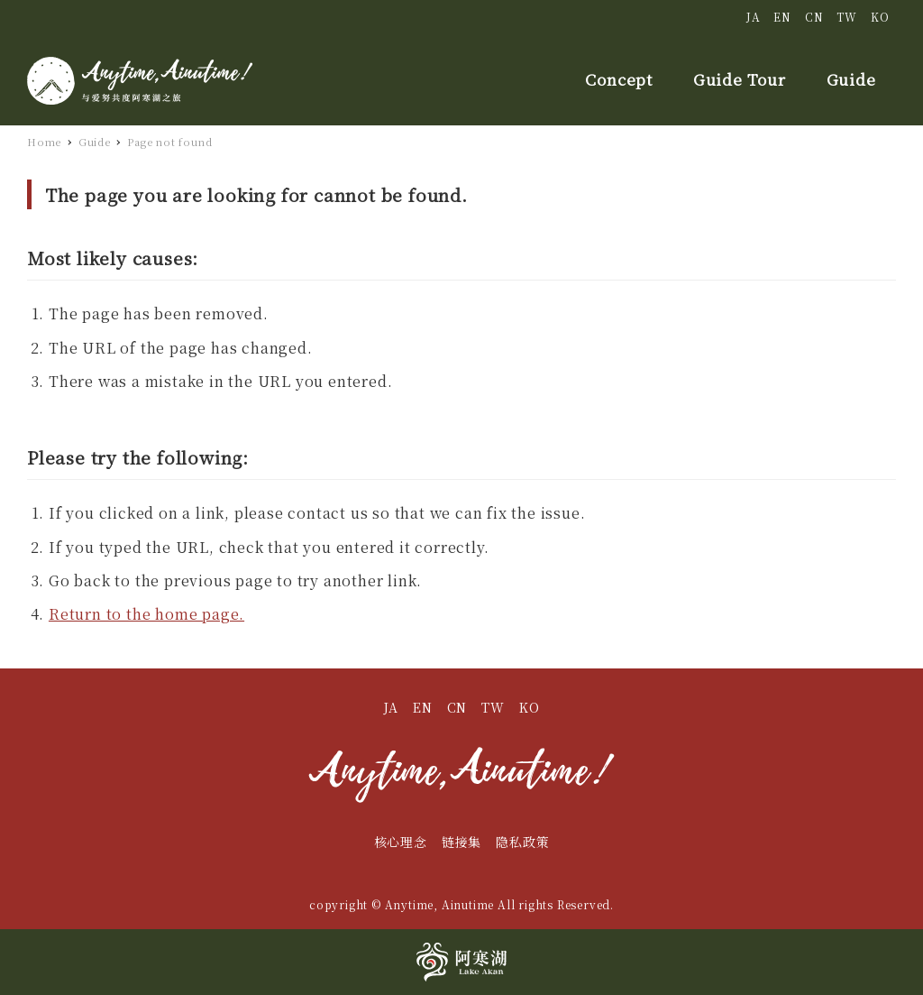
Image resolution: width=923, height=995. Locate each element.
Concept (619, 79)
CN (814, 16)
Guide (851, 79)
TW (846, 16)
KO (880, 16)
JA (753, 16)
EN (782, 16)
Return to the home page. (146, 613)
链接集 (461, 842)
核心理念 (400, 842)
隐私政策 (522, 842)
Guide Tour (739, 79)
